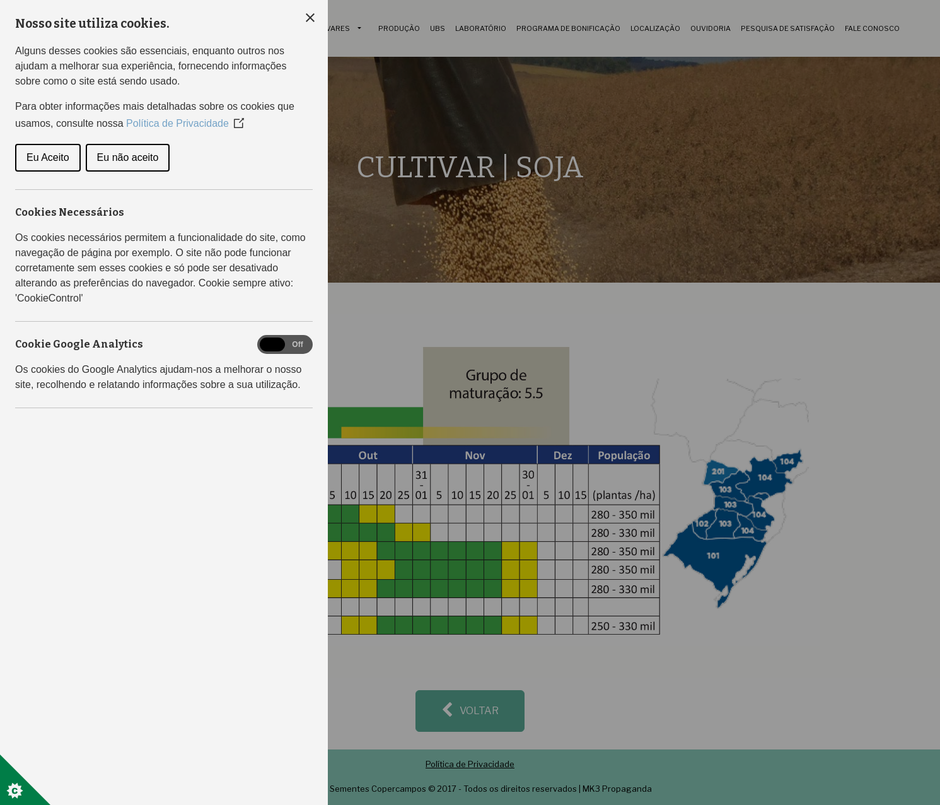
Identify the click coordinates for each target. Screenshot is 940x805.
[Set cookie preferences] (25, 780)
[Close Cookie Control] (310, 17)
